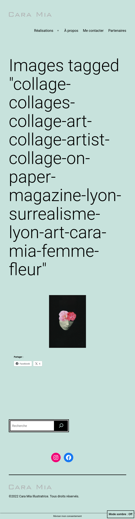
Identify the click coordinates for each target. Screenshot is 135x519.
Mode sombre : (120, 514)
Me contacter (93, 30)
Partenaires (117, 30)
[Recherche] (61, 425)
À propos (71, 30)
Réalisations (43, 30)
